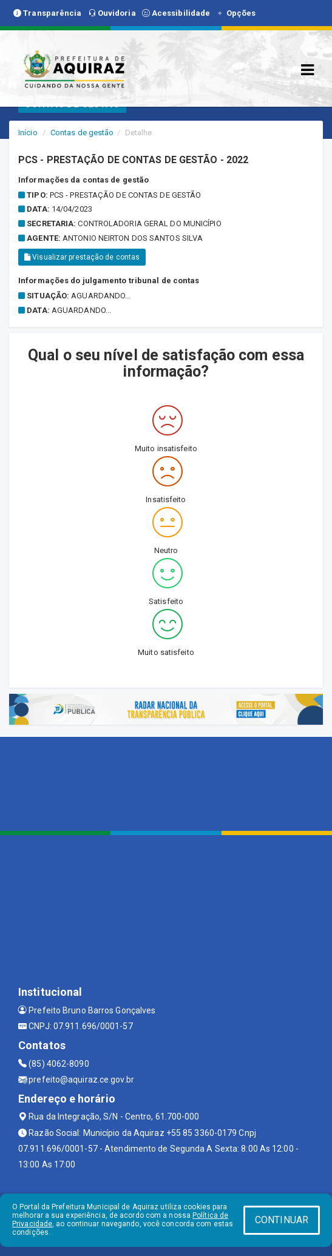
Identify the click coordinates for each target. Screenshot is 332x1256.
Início (28, 132)
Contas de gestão (82, 132)
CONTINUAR (281, 1220)
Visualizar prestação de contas (82, 257)
